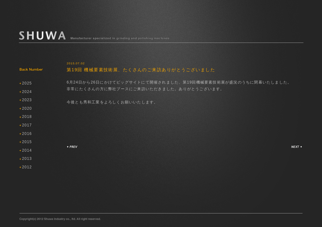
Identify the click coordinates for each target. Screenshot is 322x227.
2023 (27, 100)
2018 (27, 116)
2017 (27, 125)
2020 (27, 108)
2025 (27, 83)
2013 (27, 158)
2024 (27, 92)
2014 (27, 150)
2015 (27, 142)
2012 (27, 167)
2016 (27, 133)
